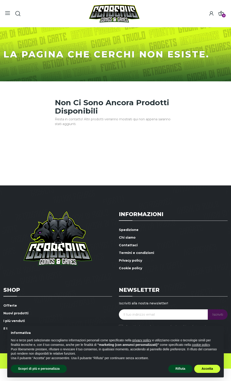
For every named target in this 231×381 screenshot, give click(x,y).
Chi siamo (127, 237)
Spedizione (129, 230)
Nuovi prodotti (15, 313)
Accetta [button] (207, 368)
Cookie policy (130, 268)
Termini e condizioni (136, 253)
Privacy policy (130, 260)
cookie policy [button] (201, 345)
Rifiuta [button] (180, 368)
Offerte (10, 305)
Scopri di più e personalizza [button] (39, 368)
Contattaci (128, 245)
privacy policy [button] (141, 340)
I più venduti (14, 321)
